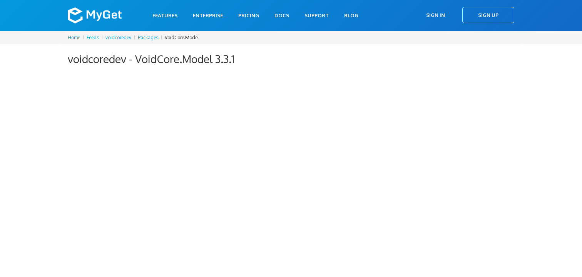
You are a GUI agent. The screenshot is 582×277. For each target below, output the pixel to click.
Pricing (248, 15)
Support (316, 15)
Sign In (435, 15)
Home (74, 37)
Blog (351, 15)
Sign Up (488, 15)
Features (164, 15)
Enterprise (208, 15)
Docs (281, 15)
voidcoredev (118, 37)
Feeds (93, 37)
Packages (148, 37)
